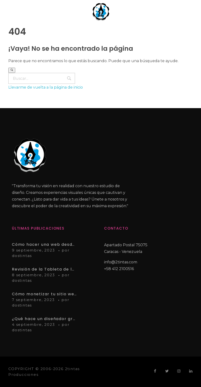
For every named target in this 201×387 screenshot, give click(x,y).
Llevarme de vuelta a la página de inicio (45, 87)
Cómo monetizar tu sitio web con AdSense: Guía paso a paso (44, 294)
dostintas (22, 255)
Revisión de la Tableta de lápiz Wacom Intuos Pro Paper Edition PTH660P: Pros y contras (44, 269)
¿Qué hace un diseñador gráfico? (44, 318)
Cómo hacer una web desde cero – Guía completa (44, 244)
